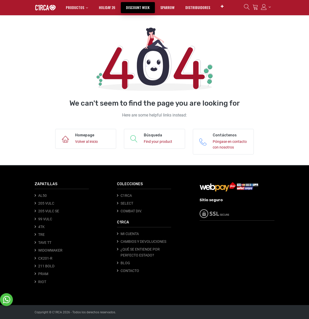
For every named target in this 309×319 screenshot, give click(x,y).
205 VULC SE (48, 211)
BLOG (125, 263)
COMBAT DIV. (131, 211)
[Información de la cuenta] (266, 7)
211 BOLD (46, 266)
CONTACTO (130, 271)
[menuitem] (107, 7)
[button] (222, 6)
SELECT (127, 203)
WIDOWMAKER (50, 250)
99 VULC (45, 219)
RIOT (42, 282)
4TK (41, 227)
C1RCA (126, 195)
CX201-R (45, 258)
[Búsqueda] (247, 8)
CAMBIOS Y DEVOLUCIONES (143, 241)
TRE (41, 234)
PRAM (43, 274)
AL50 (42, 195)
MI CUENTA (130, 234)
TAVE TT (44, 242)
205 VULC (46, 203)
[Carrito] (255, 8)
